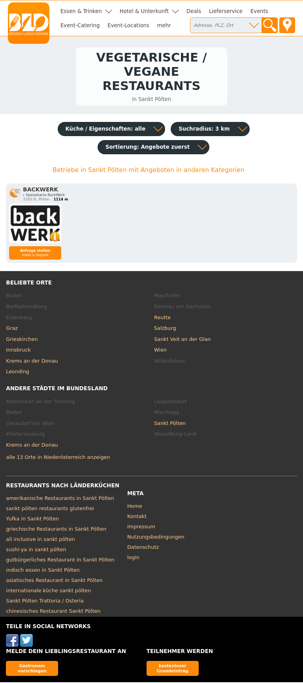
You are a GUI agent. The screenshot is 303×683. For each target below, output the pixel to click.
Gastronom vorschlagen (32, 669)
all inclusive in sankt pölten (40, 540)
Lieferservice (226, 11)
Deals (193, 11)
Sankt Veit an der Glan (182, 340)
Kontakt (137, 517)
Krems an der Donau (32, 362)
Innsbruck (18, 351)
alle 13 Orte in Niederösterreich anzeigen (58, 458)
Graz (12, 329)
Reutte (162, 318)
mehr (164, 25)
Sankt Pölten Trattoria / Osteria (44, 602)
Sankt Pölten (170, 424)
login (133, 558)
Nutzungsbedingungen (155, 538)
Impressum (141, 528)
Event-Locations (128, 25)
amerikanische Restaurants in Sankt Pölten (60, 499)
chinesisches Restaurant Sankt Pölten (53, 612)
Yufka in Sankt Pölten (32, 520)
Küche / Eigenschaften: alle (106, 130)
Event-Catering (80, 25)
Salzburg (165, 329)
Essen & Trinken (81, 11)
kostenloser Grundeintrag (172, 669)
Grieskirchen (22, 340)
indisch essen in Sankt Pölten (42, 571)
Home (134, 507)
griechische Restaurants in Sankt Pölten (56, 530)
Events (259, 11)
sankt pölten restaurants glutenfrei (50, 510)
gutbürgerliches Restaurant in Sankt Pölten (60, 561)
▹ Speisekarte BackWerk (44, 196)
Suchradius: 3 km (204, 130)
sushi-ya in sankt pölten (36, 551)
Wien (160, 351)
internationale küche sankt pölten (48, 592)
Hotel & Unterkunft (144, 11)
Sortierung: (147, 148)
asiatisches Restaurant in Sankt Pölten (54, 581)
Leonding (17, 373)
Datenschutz (143, 548)
